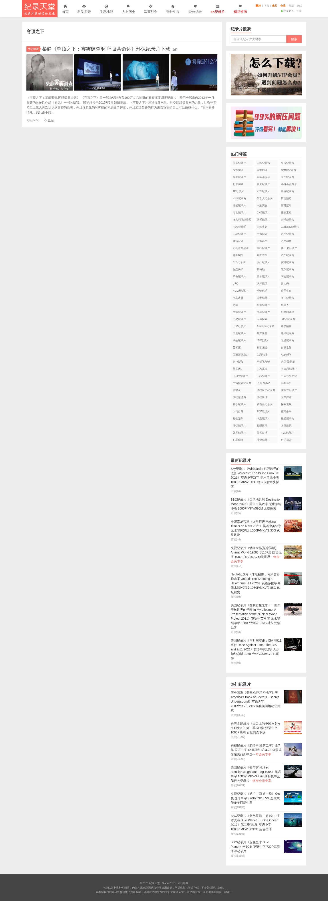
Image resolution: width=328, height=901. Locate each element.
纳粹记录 (262, 283)
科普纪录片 (263, 304)
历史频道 (286, 198)
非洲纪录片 (263, 297)
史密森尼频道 (241, 248)
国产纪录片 (287, 177)
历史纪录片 (239, 319)
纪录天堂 (40, 8)
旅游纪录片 (287, 418)
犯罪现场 (238, 439)
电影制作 (238, 255)
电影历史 (286, 383)
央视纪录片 (287, 162)
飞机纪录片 (287, 340)
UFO (235, 283)
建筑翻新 (286, 326)
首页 (65, 9)
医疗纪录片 (263, 262)
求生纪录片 (239, 340)
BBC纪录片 (263, 162)
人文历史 (128, 9)
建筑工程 (286, 212)
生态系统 (262, 368)
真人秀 (285, 283)
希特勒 (261, 269)
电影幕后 (262, 241)
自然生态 (262, 226)
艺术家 (237, 347)
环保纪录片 (239, 425)
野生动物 (286, 241)
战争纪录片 (287, 269)
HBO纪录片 (239, 226)
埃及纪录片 (263, 418)
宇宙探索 (262, 233)
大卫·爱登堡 (288, 361)
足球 (235, 304)
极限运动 (262, 425)
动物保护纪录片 (266, 390)
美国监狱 (262, 432)
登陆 (299, 6)
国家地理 (262, 170)
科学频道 (262, 347)
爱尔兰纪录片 (289, 390)
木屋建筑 (286, 425)
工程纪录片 (263, 375)
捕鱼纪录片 (263, 439)
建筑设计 (238, 241)
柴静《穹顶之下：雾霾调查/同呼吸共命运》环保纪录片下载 (106, 49)
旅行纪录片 (263, 248)
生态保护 (238, 269)
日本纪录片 (263, 276)
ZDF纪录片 (263, 411)
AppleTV (286, 354)
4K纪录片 (238, 191)
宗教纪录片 (239, 276)
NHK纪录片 (239, 198)
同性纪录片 (287, 276)
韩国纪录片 (239, 432)
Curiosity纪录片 (290, 226)
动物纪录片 (287, 191)
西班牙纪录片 (241, 354)
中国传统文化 (289, 375)
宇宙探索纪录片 (242, 383)
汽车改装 (238, 297)
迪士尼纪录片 (289, 248)
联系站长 (287, 11)
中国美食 (262, 205)
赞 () (49, 120)
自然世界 (286, 347)
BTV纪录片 (239, 326)
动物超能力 (239, 397)
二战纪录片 (239, 233)
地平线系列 (287, 333)
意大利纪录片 (289, 368)
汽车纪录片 (287, 255)
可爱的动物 (287, 312)
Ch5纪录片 (239, 262)
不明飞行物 (263, 361)
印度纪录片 (239, 333)
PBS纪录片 (263, 191)
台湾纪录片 (239, 312)
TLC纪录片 (287, 432)
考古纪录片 (239, 212)
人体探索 (262, 319)
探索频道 (238, 170)
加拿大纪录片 (265, 198)
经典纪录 (195, 9)
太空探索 (286, 397)
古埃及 (237, 390)
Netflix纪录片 (288, 170)
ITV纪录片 (263, 340)
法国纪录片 (239, 205)
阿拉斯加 (238, 361)
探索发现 (286, 404)
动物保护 (262, 290)
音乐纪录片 (287, 219)
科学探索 (84, 9)
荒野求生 (262, 255)
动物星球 (262, 397)
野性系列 (238, 418)
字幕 (266, 5)
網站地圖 (183, 883)
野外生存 (173, 9)
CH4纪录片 (263, 212)
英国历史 (238, 368)
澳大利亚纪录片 (242, 219)
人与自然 (238, 411)
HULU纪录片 (240, 290)
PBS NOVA (263, 383)
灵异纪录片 (263, 312)
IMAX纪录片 (288, 319)
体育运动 (286, 205)
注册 (299, 10)
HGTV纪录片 (240, 375)
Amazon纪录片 (265, 326)
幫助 (291, 5)
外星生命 (286, 290)
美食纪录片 (263, 184)
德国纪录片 (263, 219)
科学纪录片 (239, 404)
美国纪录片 (239, 162)
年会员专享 (263, 177)
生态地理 (106, 9)
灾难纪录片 (287, 262)
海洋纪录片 (287, 297)
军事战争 (150, 9)
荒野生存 (262, 333)
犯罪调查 (238, 184)
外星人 (285, 304)
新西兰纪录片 (265, 404)
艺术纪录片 (287, 233)
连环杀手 (286, 411)
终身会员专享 (289, 184)
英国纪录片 (239, 177)
